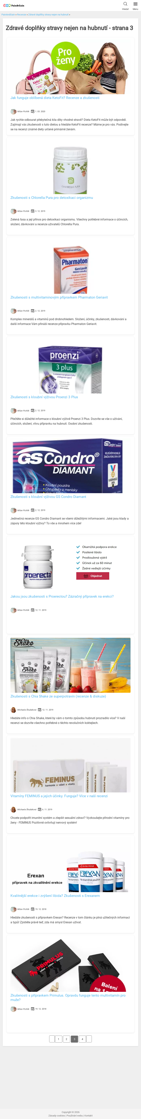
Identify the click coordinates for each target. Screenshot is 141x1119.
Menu (135, 5)
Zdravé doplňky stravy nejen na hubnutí (48, 14)
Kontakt (88, 1115)
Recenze (21, 14)
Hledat (125, 5)
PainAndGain (8, 14)
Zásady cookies (56, 1115)
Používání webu (75, 1115)
